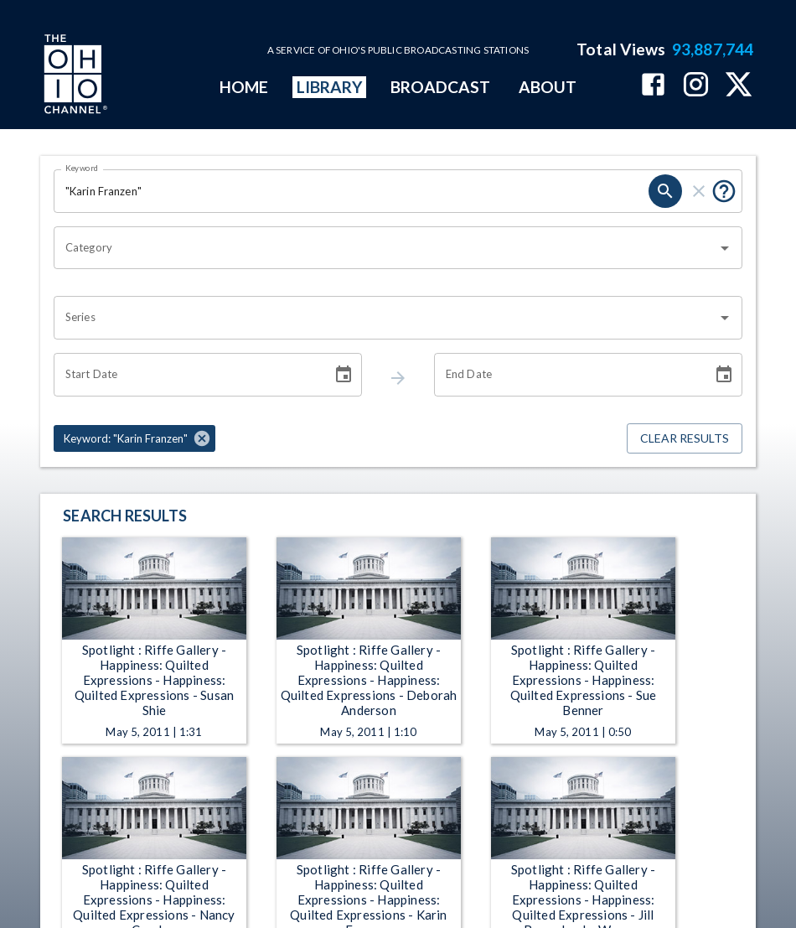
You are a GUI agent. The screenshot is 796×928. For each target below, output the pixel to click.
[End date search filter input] (567, 375)
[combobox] (385, 248)
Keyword (82, 168)
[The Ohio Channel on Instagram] (696, 86)
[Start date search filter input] (187, 375)
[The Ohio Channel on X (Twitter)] (738, 86)
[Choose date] (343, 374)
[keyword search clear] (699, 191)
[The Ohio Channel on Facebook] (653, 86)
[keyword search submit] (665, 191)
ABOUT (547, 86)
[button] (134, 438)
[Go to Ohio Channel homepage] (74, 76)
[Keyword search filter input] (351, 191)
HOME (244, 86)
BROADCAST (440, 86)
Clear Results (685, 439)
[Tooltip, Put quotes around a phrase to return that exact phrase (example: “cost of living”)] (724, 191)
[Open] (725, 248)
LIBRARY (330, 86)
